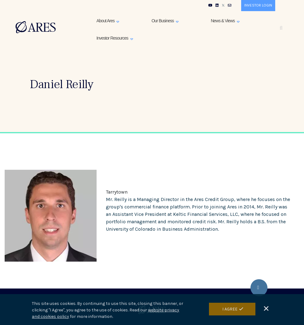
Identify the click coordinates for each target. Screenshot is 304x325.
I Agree (229, 309)
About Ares (105, 20)
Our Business (163, 20)
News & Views (223, 20)
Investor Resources (112, 38)
